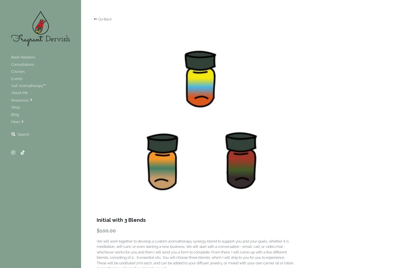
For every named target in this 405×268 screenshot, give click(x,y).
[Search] (20, 135)
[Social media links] (13, 152)
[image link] (40, 28)
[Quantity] (335, 108)
